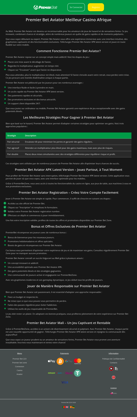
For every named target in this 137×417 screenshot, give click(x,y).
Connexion (19, 366)
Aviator (20, 374)
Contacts (113, 362)
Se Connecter (76, 7)
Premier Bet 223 (19, 359)
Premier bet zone (19, 362)
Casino (19, 370)
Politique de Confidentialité (113, 359)
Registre (96, 7)
